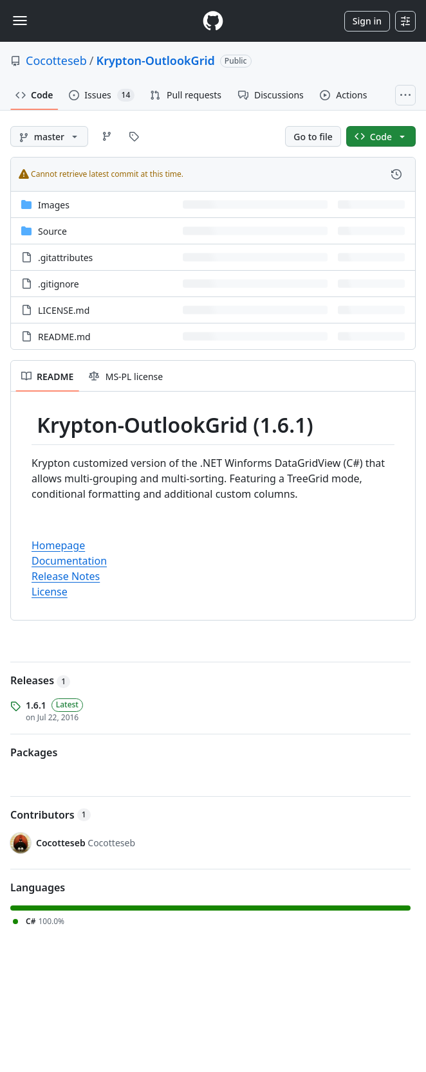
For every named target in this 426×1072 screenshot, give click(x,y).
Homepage (58, 545)
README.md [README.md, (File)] (64, 337)
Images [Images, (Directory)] (53, 205)
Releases (40, 680)
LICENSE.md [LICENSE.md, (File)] (63, 310)
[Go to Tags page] (133, 136)
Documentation (69, 561)
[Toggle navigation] (20, 20)
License (50, 592)
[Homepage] (213, 21)
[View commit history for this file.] (396, 174)
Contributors (50, 815)
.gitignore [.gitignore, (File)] (58, 284)
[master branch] (49, 136)
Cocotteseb (56, 60)
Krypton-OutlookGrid (156, 60)
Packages (33, 752)
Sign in (367, 21)
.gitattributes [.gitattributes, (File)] (65, 257)
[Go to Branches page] (106, 136)
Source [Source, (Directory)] (52, 231)
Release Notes (66, 576)
